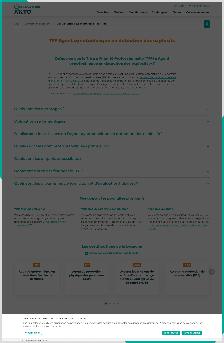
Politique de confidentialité (34, 340)
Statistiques (160, 12)
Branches (103, 12)
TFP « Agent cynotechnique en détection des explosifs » (106, 94)
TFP (53, 74)
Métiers (119, 12)
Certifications (138, 12)
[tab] (106, 304)
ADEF (139, 222)
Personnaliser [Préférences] (32, 333)
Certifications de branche (37, 24)
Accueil (17, 24)
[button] (211, 272)
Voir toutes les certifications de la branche (112, 253)
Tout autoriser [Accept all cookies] (192, 333)
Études (177, 12)
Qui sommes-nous (197, 12)
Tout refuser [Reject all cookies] (171, 333)
